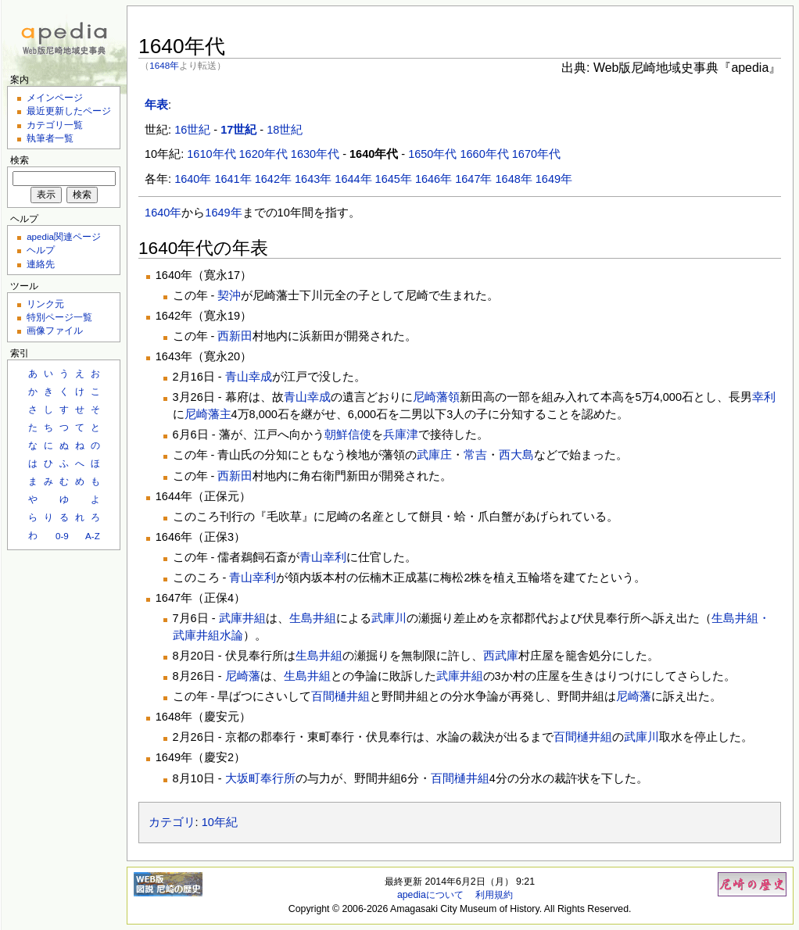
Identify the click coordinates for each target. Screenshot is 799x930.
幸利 (764, 397)
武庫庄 (434, 455)
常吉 (475, 455)
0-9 (62, 536)
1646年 (433, 179)
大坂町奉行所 (260, 778)
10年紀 (220, 822)
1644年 (353, 179)
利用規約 (494, 894)
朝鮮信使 (347, 434)
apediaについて (430, 894)
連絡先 (41, 264)
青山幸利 (322, 557)
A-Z (92, 536)
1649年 (554, 179)
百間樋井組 (340, 696)
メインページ (55, 97)
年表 (156, 104)
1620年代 (263, 154)
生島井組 (312, 618)
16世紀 (192, 129)
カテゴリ (172, 822)
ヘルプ (41, 250)
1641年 (232, 179)
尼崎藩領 (436, 397)
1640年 (192, 179)
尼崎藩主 (208, 414)
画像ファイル (55, 330)
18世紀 (285, 129)
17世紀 (238, 129)
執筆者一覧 (50, 138)
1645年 (393, 179)
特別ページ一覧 (59, 317)
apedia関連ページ (64, 236)
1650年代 (432, 154)
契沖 (229, 295)
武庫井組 (242, 618)
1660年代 (484, 154)
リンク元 (45, 304)
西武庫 (500, 655)
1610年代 (211, 154)
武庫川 (389, 618)
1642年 (273, 179)
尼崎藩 (242, 676)
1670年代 (536, 154)
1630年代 (315, 154)
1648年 (164, 65)
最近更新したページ (69, 111)
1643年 (313, 179)
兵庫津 (400, 434)
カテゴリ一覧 (55, 125)
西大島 (516, 455)
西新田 (235, 336)
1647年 (473, 179)
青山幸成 (248, 376)
